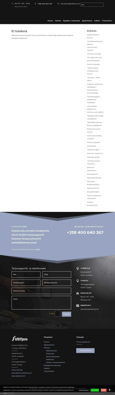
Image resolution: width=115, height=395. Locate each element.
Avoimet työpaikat (93, 67)
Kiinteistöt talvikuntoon (95, 156)
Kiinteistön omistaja (94, 57)
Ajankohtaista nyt (93, 191)
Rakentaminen (51, 354)
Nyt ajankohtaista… (93, 195)
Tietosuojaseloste (83, 345)
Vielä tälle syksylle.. (93, 160)
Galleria (97, 21)
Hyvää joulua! (91, 149)
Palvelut (58, 21)
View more (11, 393)
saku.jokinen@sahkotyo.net (70, 4)
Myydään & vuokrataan (52, 368)
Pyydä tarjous (85, 353)
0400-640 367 (17, 373)
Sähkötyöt (50, 362)
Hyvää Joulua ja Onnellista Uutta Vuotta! (92, 74)
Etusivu (50, 21)
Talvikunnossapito (93, 153)
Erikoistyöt (50, 357)
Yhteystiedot (107, 21)
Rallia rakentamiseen (94, 181)
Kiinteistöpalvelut (52, 359)
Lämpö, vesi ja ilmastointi (55, 365)
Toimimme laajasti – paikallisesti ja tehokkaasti (94, 102)
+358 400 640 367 (45, 4)
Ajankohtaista (87, 21)
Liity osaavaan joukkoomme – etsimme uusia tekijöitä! (95, 112)
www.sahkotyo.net (18, 379)
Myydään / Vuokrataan (71, 21)
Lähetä (66, 317)
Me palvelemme (92, 177)
